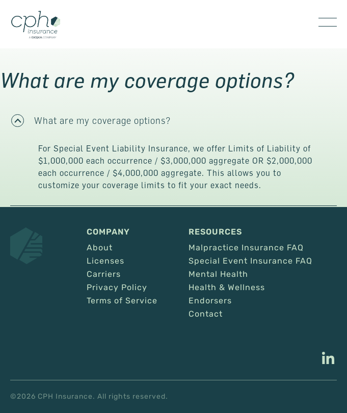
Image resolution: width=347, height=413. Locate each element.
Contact (206, 314)
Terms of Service (122, 301)
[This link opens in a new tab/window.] (328, 359)
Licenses (105, 261)
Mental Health (218, 274)
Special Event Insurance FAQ (250, 261)
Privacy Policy (117, 287)
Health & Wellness (227, 287)
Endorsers (210, 301)
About (100, 248)
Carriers (104, 274)
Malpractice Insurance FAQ (246, 248)
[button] (173, 120)
